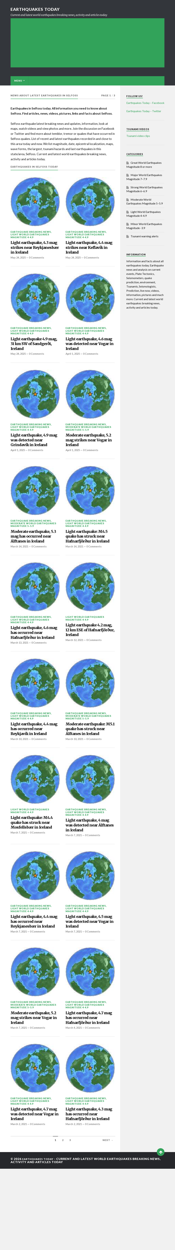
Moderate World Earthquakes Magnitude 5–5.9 (88, 441)
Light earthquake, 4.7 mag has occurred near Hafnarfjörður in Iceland (90, 1085)
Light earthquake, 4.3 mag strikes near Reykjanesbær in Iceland (33, 252)
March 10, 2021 (20, 778)
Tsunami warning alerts (144, 236)
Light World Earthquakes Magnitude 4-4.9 (30, 236)
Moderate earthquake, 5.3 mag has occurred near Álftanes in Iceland (34, 558)
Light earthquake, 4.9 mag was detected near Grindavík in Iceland (35, 455)
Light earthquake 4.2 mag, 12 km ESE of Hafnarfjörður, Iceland (89, 658)
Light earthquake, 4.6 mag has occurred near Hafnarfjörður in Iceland (35, 664)
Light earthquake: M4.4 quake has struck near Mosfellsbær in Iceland (35, 873)
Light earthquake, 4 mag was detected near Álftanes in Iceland (90, 872)
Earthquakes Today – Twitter (143, 111)
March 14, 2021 (20, 572)
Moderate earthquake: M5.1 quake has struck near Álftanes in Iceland (89, 770)
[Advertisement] (88, 42)
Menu (18, 80)
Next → (108, 1221)
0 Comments (38, 267)
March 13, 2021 (20, 678)
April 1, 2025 (73, 367)
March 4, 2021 (74, 1099)
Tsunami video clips (138, 135)
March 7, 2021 (19, 887)
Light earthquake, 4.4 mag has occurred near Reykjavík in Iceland (35, 767)
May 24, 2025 (19, 267)
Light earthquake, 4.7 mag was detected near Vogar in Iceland (35, 1187)
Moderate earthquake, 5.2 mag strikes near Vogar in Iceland (89, 455)
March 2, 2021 (19, 1199)
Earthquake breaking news (31, 231)
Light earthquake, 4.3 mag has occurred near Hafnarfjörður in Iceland (90, 1190)
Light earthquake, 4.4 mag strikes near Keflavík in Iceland (89, 249)
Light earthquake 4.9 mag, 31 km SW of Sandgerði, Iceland (33, 355)
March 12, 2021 (75, 670)
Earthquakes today (39, 9)
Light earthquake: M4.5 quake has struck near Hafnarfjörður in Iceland (89, 558)
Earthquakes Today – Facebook (145, 102)
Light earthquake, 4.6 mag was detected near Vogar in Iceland (90, 355)
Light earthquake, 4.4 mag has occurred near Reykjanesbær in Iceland (35, 979)
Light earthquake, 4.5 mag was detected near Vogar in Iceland (90, 976)
